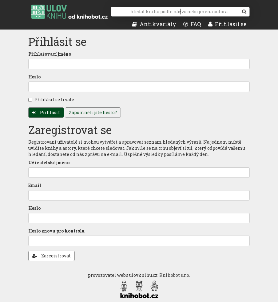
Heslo (34, 77)
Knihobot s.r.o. (174, 275)
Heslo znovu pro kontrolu (56, 231)
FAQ (192, 24)
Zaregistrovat (51, 256)
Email (34, 185)
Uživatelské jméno (49, 162)
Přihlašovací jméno (49, 54)
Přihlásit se (227, 24)
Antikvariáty (154, 24)
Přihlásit (46, 112)
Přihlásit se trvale (51, 99)
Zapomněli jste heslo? (93, 112)
